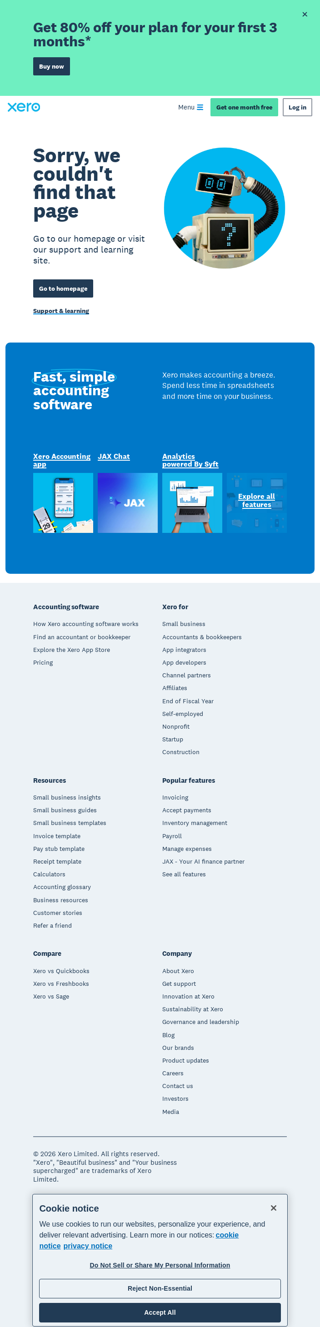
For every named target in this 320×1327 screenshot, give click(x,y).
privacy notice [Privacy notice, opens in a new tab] (88, 1246)
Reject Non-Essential (160, 1288)
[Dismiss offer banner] (305, 15)
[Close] (274, 1208)
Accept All (159, 1312)
